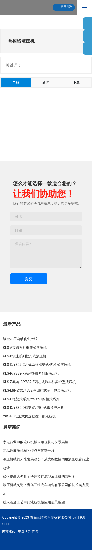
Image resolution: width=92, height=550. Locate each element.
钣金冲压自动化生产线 (20, 339)
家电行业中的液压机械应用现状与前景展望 (35, 442)
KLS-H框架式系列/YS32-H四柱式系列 (31, 399)
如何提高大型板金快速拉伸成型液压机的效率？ (39, 476)
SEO (5, 524)
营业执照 (80, 517)
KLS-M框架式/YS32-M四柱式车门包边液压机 (37, 390)
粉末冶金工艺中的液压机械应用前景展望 (34, 502)
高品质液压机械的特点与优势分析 (28, 451)
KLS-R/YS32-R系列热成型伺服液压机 (31, 373)
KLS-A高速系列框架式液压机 (25, 347)
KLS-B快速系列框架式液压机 (24, 356)
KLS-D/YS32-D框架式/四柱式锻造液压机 (33, 408)
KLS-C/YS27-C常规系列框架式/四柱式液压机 (37, 365)
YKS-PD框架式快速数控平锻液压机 (29, 416)
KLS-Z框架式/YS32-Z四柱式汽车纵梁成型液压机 (39, 382)
